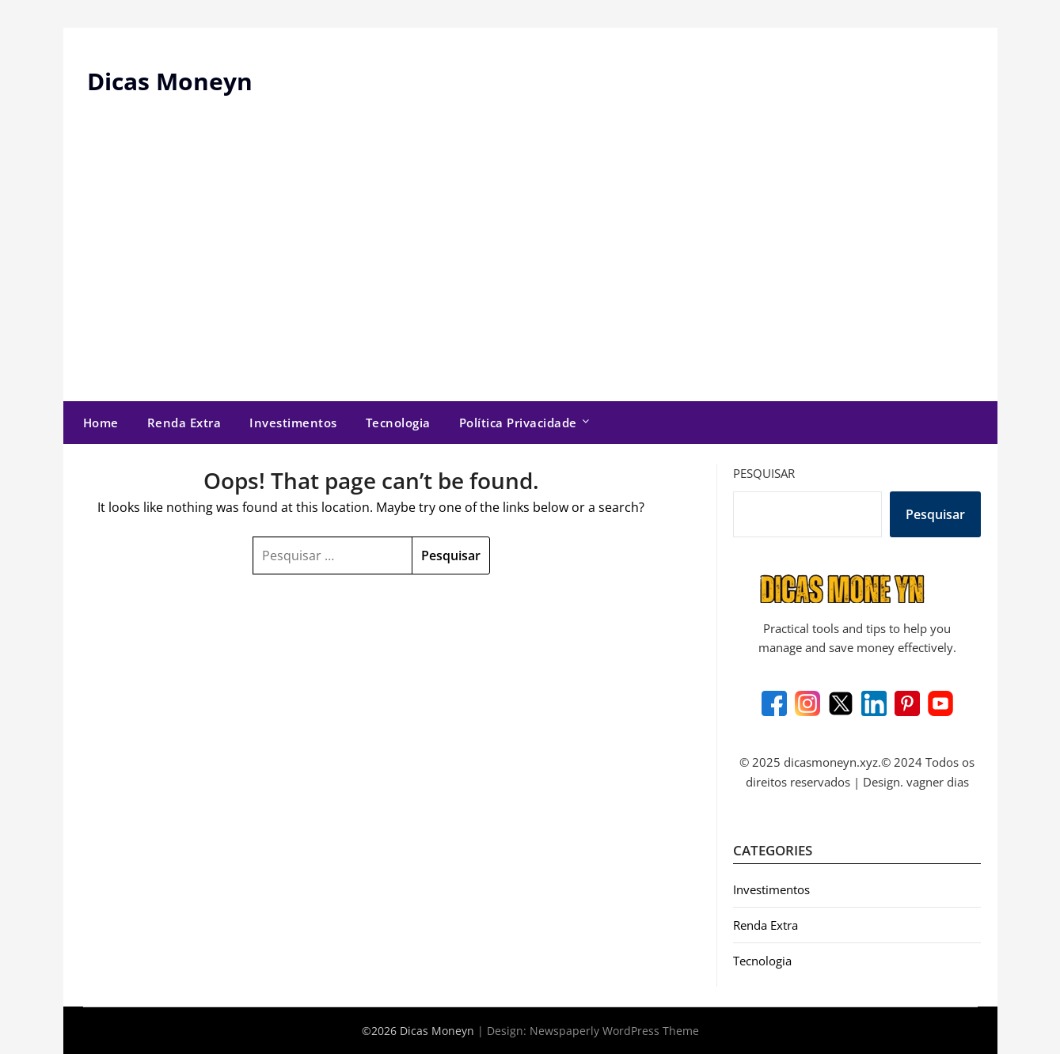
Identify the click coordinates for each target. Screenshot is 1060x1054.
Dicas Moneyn (170, 81)
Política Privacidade (518, 422)
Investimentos (293, 422)
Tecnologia (398, 422)
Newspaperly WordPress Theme (614, 1030)
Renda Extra (184, 422)
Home (101, 422)
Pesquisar (764, 473)
